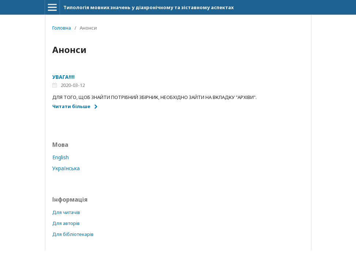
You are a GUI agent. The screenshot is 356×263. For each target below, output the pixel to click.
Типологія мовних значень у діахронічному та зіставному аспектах (148, 7)
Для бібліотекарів (73, 234)
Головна (61, 27)
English (60, 157)
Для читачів (66, 212)
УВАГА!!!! (63, 76)
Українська (66, 168)
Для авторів (66, 223)
